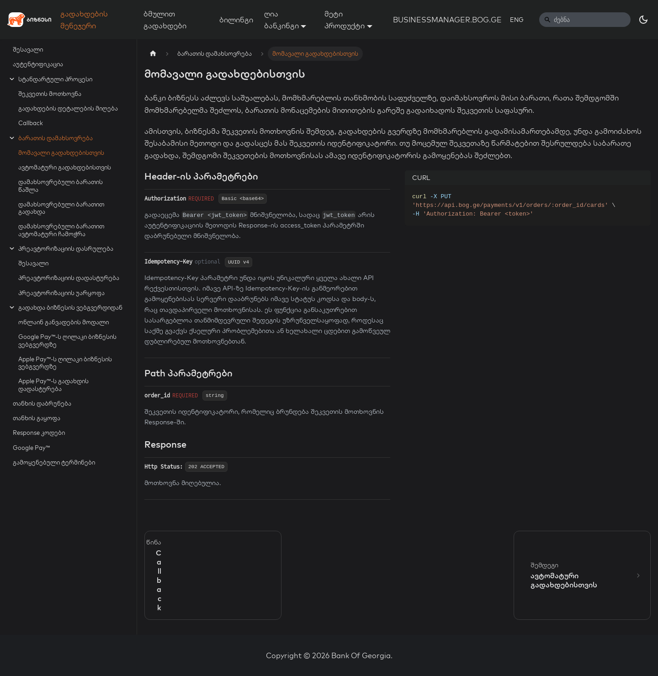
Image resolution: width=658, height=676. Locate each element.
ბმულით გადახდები (164, 19)
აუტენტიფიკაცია (38, 64)
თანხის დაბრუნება (42, 403)
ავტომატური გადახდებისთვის (64, 167)
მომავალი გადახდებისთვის (61, 152)
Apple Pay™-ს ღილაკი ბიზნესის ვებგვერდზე (65, 362)
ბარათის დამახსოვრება (55, 138)
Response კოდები (39, 432)
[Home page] (153, 54)
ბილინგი (236, 19)
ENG (517, 19)
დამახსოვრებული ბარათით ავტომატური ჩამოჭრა (61, 229)
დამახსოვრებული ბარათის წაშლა (60, 185)
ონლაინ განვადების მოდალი (63, 322)
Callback (30, 123)
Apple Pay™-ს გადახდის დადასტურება (53, 384)
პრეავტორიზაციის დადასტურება (68, 277)
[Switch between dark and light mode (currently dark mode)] (643, 19)
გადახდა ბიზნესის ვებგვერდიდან (70, 307)
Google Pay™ (31, 447)
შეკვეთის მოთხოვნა (49, 93)
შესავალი (28, 49)
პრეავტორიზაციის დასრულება (65, 248)
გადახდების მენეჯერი (84, 19)
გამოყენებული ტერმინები (54, 462)
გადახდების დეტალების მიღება (68, 108)
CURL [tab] (421, 178)
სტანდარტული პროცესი (55, 79)
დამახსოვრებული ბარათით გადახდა (61, 208)
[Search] (585, 19)
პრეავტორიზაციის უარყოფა (61, 292)
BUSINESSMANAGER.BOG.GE (447, 19)
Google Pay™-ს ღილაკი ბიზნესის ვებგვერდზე (67, 340)
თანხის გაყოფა (36, 418)
